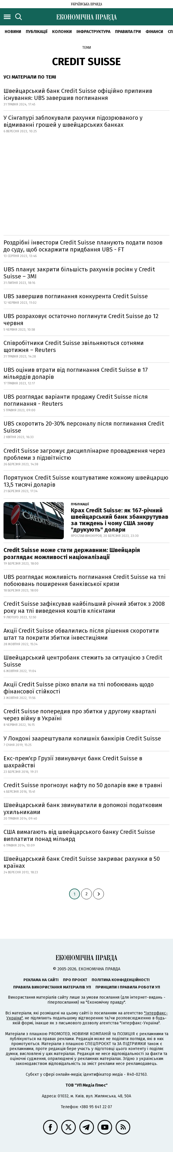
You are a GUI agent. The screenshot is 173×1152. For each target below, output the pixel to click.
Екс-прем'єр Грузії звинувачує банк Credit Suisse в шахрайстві (73, 762)
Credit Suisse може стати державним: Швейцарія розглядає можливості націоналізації (72, 553)
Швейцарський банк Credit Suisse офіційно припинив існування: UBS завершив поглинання (78, 94)
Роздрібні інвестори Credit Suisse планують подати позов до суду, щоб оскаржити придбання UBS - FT (83, 246)
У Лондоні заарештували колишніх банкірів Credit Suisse (82, 738)
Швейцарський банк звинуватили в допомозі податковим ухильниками (83, 808)
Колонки (62, 31)
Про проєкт (75, 980)
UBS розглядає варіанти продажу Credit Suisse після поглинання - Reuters (76, 400)
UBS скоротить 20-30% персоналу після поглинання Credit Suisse (84, 427)
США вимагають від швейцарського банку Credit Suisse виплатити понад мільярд (79, 835)
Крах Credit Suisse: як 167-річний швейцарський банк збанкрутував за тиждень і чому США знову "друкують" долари (119, 520)
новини (13, 31)
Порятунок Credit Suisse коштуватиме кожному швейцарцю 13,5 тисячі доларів (86, 481)
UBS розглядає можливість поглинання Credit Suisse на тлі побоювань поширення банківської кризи (85, 580)
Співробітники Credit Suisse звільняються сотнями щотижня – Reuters (74, 346)
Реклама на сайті (41, 980)
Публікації (36, 31)
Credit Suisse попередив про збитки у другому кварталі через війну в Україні (80, 715)
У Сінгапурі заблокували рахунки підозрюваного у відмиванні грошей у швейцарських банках (73, 121)
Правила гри (128, 31)
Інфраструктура (93, 31)
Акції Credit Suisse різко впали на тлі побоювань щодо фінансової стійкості (79, 688)
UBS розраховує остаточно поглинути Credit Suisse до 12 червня (81, 320)
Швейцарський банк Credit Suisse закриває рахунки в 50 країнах (82, 862)
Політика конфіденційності (121, 980)
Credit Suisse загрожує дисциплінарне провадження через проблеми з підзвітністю (84, 454)
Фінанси (154, 31)
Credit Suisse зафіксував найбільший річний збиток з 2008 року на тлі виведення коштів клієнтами (84, 607)
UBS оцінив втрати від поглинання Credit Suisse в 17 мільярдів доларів (76, 373)
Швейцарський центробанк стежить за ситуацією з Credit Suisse (83, 661)
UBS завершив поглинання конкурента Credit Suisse (76, 296)
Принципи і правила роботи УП (127, 987)
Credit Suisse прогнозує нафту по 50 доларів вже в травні (83, 785)
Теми (86, 48)
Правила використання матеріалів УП (52, 987)
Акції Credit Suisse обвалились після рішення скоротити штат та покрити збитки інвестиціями (81, 634)
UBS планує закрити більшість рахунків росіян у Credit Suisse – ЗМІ (79, 273)
